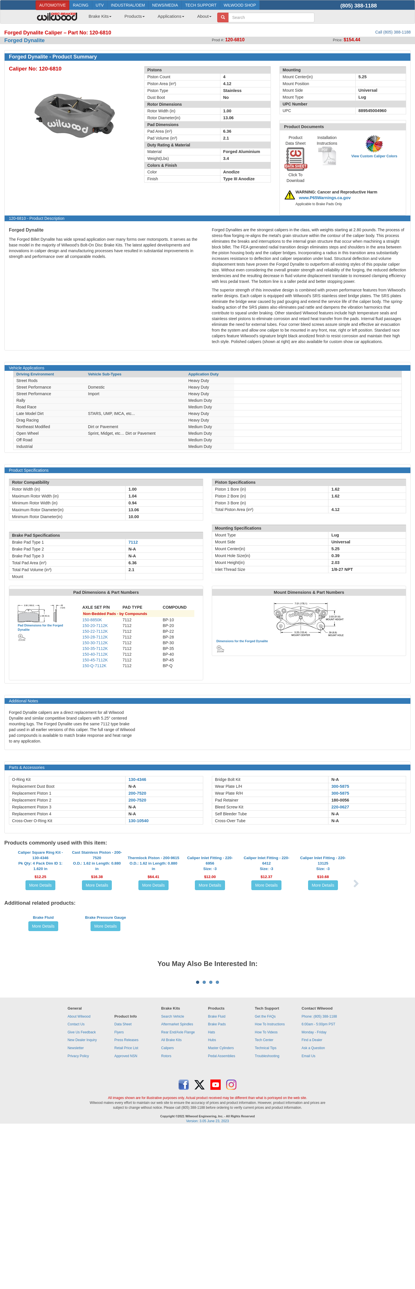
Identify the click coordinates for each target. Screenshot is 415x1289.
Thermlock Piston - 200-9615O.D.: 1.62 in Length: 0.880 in (153, 914)
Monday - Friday (314, 1193)
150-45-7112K (95, 660)
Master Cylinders (221, 1209)
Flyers (119, 1193)
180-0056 (340, 800)
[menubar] (148, 18)
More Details (40, 937)
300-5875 (340, 786)
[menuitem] (98, 18)
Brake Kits (100, 16)
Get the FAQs (265, 1178)
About (204, 16)
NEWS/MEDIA (165, 5)
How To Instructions (270, 1185)
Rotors (166, 1217)
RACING (80, 5)
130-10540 (138, 820)
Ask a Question (313, 1209)
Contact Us (76, 1185)
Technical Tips (265, 1209)
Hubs (212, 1201)
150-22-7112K (95, 631)
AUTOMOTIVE (52, 5)
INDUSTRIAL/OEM (128, 5)
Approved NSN (125, 1217)
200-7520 (137, 793)
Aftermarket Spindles (177, 1185)
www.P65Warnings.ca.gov (325, 197)
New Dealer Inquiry (82, 1201)
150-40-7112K (95, 654)
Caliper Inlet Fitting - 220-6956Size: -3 (210, 914)
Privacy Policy (78, 1217)
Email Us (308, 1217)
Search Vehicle (172, 1178)
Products (134, 16)
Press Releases (126, 1201)
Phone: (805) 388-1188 (319, 1178)
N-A (132, 786)
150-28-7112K (95, 637)
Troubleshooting (267, 1217)
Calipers (167, 1209)
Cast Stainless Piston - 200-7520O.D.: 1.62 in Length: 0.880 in (97, 912)
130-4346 (137, 779)
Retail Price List (126, 1209)
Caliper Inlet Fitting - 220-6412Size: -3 (266, 914)
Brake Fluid (43, 1012)
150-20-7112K (95, 625)
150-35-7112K (95, 648)
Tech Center (264, 1201)
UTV (100, 5)
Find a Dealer (312, 1201)
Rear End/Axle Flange (178, 1193)
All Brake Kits (171, 1201)
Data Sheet (123, 1185)
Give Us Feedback (82, 1193)
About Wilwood (79, 1178)
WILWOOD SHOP (240, 5)
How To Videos (266, 1193)
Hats (211, 1193)
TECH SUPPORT (200, 5)
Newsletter (76, 1209)
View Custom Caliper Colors (374, 156)
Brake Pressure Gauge (105, 1012)
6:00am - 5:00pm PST (318, 1185)
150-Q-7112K (94, 665)
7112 (133, 542)
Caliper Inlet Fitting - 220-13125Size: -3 (323, 914)
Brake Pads (217, 1185)
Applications (171, 16)
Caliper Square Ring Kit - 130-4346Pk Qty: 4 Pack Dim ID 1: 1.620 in (40, 912)
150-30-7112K (95, 642)
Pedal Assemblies (221, 1217)
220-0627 (340, 807)
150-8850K (92, 620)
